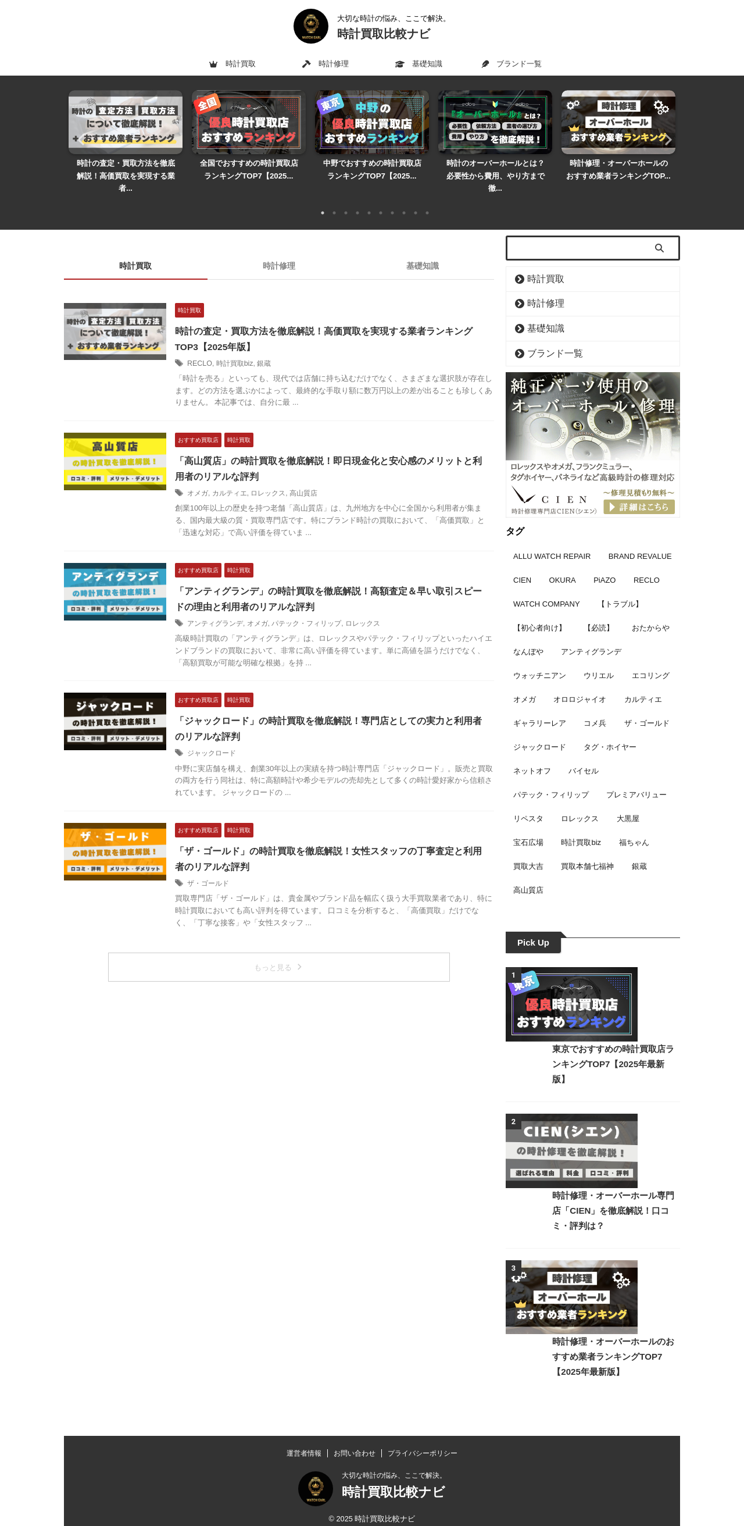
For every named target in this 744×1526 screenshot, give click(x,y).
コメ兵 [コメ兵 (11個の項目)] (595, 706)
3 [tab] (346, 200)
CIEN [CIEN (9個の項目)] (522, 563)
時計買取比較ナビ (383, 33)
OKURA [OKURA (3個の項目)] (562, 563)
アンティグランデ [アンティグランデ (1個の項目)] (591, 634)
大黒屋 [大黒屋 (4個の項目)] (628, 801)
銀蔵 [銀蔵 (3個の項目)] (639, 849)
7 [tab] (392, 200)
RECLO (213, 351)
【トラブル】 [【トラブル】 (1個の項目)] (620, 587)
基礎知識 (418, 63)
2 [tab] (334, 200)
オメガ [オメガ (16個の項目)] (524, 682)
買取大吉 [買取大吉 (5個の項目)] (528, 849)
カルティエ (243, 480)
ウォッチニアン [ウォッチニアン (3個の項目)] (539, 658)
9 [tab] (415, 200)
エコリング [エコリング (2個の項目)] (651, 658)
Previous (79, 133)
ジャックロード (225, 739)
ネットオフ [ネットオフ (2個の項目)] (532, 754)
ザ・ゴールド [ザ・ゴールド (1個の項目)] (647, 706)
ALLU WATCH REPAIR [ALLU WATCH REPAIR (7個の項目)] (552, 539)
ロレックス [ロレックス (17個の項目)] (580, 801)
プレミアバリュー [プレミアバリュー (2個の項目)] (636, 777)
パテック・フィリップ (321, 610)
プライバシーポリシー (422, 1444)
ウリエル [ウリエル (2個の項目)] (599, 658)
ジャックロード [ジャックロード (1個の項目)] (539, 730)
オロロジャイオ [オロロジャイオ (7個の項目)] (579, 682)
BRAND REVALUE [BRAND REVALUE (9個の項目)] (640, 539)
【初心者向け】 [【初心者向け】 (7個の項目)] (539, 611)
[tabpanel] (126, 139)
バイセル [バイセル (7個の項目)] (583, 754)
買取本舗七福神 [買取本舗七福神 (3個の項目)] (587, 849)
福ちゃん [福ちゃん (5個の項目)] (634, 825)
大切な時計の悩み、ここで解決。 (394, 1466)
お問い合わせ (354, 1444)
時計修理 (325, 63)
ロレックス (282, 480)
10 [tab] (427, 200)
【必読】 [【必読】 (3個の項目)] (599, 611)
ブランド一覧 (511, 63)
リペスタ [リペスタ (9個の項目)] (528, 801)
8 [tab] (404, 200)
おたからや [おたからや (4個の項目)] (651, 611)
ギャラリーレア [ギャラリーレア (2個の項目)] (539, 706)
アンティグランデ (229, 610)
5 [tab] (369, 200)
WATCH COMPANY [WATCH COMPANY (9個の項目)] (546, 587)
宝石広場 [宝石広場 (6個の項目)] (528, 825)
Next (664, 133)
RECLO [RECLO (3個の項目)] (647, 563)
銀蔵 (277, 351)
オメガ (211, 480)
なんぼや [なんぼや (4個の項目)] (528, 634)
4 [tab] (357, 200)
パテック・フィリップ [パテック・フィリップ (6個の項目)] (551, 777)
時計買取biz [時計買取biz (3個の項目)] (581, 825)
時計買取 (232, 63)
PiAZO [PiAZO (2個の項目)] (604, 563)
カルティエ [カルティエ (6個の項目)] (643, 682)
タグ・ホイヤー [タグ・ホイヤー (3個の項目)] (610, 730)
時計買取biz (247, 351)
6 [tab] (381, 200)
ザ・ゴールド (222, 869)
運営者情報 (304, 1444)
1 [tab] (322, 200)
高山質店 (317, 480)
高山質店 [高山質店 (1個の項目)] (528, 873)
